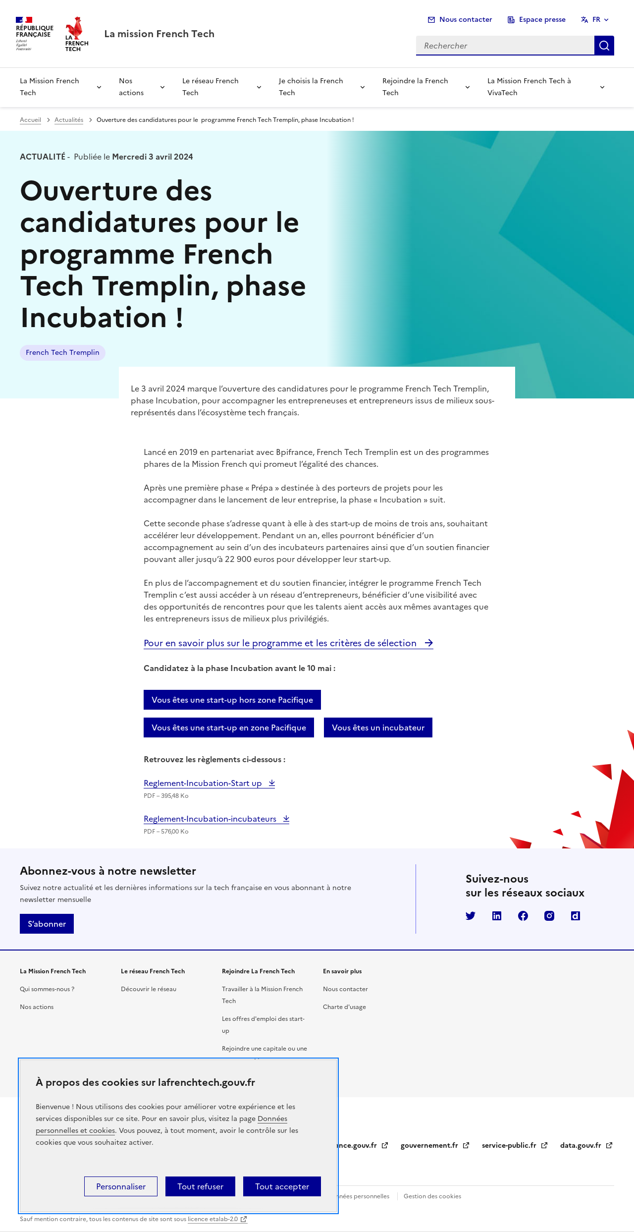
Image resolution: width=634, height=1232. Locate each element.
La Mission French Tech (49, 87)
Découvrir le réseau (148, 989)
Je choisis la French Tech (311, 87)
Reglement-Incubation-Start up (204, 783)
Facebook (523, 916)
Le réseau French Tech (210, 87)
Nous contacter (465, 19)
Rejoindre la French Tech (415, 87)
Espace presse (542, 19)
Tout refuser (200, 1186)
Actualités (68, 119)
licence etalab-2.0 (213, 1219)
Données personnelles (358, 1196)
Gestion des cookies (432, 1196)
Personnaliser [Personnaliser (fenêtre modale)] (121, 1186)
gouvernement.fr (435, 1145)
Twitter (470, 916)
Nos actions (131, 87)
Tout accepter (282, 1186)
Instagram (549, 916)
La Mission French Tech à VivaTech (529, 87)
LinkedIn (497, 916)
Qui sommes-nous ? (47, 989)
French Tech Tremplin (63, 352)
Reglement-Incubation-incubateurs (211, 819)
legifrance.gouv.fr (353, 1145)
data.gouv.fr (586, 1145)
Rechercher (604, 46)
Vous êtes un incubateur (378, 727)
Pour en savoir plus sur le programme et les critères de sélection (281, 643)
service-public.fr (515, 1145)
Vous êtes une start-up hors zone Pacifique (232, 700)
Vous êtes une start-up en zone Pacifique (229, 727)
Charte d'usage (344, 1007)
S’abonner (47, 924)
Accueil (30, 119)
